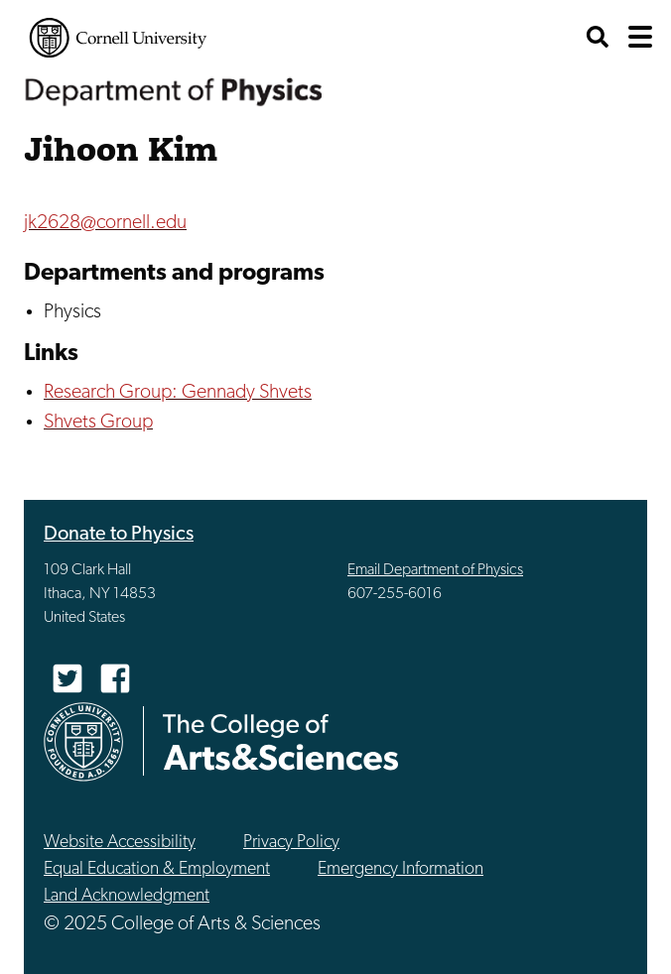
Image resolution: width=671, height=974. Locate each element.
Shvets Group (98, 422)
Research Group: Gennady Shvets (178, 393)
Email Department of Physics (435, 570)
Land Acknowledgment (126, 896)
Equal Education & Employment (157, 869)
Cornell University (118, 38)
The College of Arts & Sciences (281, 741)
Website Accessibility (120, 842)
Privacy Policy (291, 842)
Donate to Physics (119, 535)
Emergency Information (400, 869)
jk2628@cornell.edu (105, 223)
